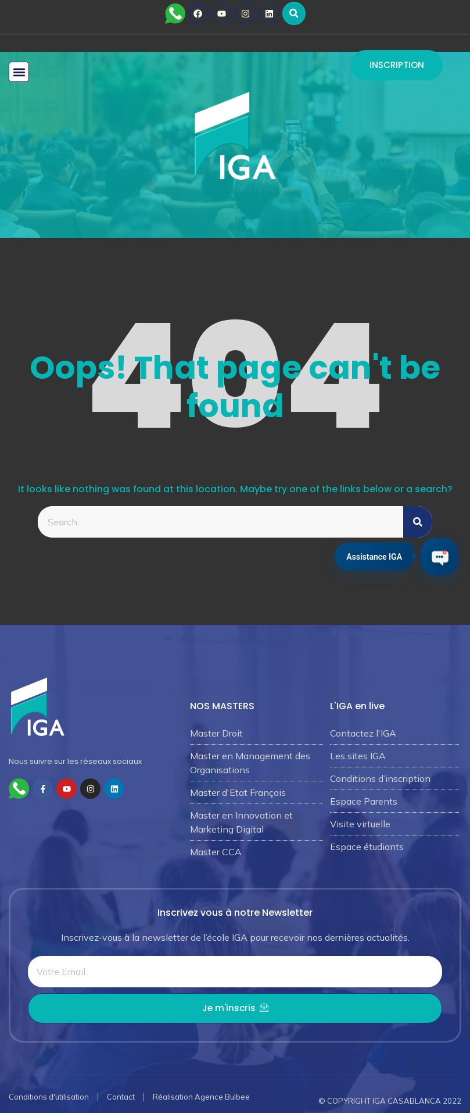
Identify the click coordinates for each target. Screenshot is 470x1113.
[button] (294, 13)
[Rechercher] (417, 522)
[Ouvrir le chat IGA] (439, 556)
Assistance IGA (374, 555)
